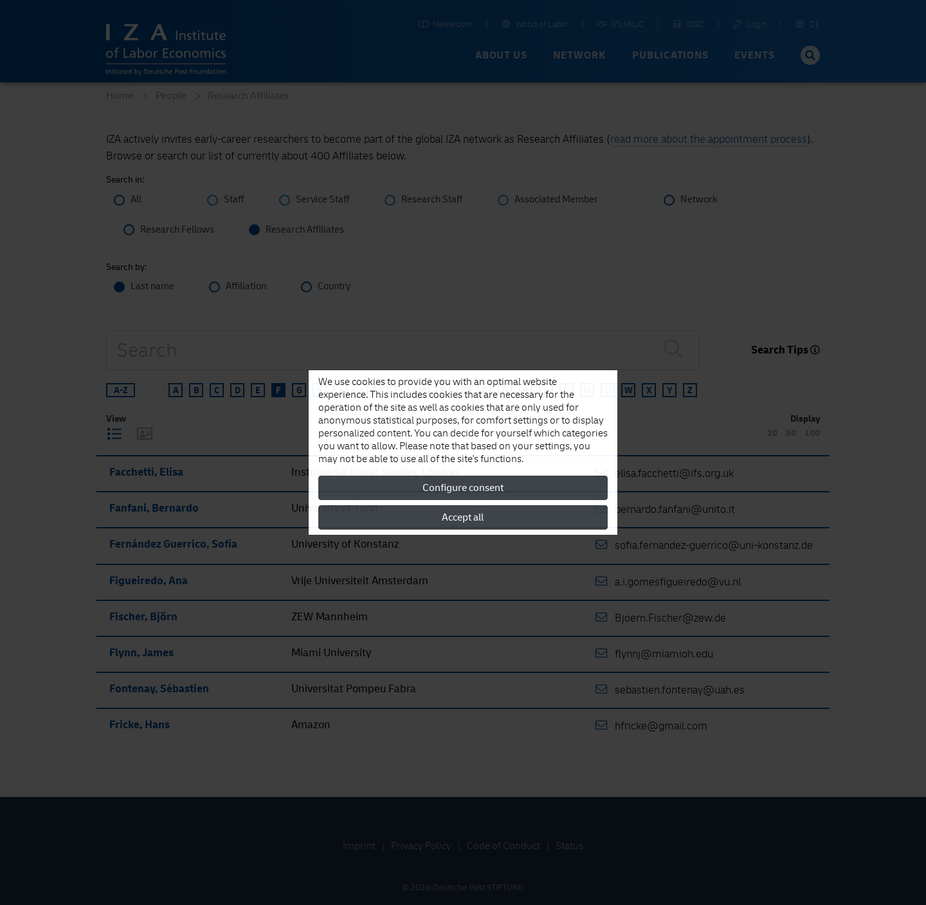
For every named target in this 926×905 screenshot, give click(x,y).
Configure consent (463, 487)
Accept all (463, 517)
